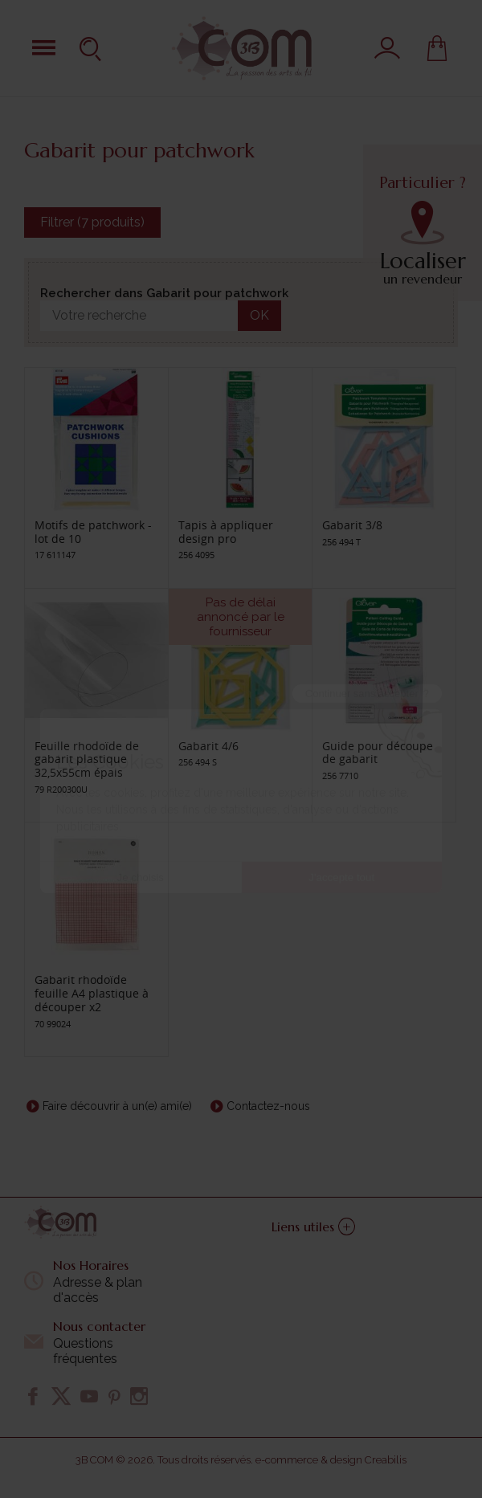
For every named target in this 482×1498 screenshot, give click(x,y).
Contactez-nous (268, 1106)
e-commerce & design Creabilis (330, 1460)
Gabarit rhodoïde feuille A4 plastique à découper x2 (92, 993)
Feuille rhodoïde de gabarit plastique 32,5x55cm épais (87, 759)
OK (259, 315)
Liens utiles (313, 1226)
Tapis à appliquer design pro (225, 531)
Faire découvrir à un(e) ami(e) (117, 1106)
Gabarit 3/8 (352, 525)
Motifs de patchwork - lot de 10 (93, 531)
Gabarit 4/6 (208, 745)
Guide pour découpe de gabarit (377, 752)
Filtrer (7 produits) (92, 222)
